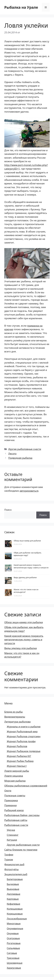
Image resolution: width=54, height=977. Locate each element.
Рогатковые (14, 943)
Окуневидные (15, 928)
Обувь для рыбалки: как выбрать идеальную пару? (27, 554)
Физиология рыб (14, 864)
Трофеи (8, 854)
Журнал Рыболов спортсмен (23, 736)
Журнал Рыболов (17, 746)
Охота (7, 790)
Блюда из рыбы (13, 711)
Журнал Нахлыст (17, 766)
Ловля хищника (13, 775)
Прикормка (11, 800)
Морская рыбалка (15, 780)
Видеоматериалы (14, 716)
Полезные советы (14, 795)
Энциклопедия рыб (15, 874)
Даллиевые (13, 894)
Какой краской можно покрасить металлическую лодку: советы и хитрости (31, 566)
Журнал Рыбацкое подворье (23, 751)
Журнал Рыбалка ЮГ (19, 756)
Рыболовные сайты (15, 820)
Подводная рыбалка (20, 458)
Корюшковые (15, 913)
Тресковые (13, 958)
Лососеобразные (17, 918)
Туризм (8, 859)
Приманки (10, 805)
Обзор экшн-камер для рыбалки (27, 540)
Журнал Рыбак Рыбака (20, 761)
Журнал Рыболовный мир (22, 731)
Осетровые (13, 938)
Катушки (12, 839)
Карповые (13, 899)
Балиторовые (15, 879)
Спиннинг (12, 835)
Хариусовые (14, 967)
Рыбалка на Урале (21, 7)
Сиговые (12, 953)
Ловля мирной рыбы (16, 771)
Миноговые (14, 923)
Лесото (12, 453)
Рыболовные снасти (16, 825)
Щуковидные (14, 963)
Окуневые (13, 933)
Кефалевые (13, 903)
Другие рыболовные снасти (24, 449)
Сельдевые (13, 948)
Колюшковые (15, 908)
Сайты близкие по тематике (20, 849)
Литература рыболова (17, 721)
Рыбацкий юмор (14, 810)
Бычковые (13, 884)
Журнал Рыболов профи (21, 741)
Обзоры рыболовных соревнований (25, 785)
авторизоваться (29, 490)
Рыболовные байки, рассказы (22, 815)
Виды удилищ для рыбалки (25, 577)
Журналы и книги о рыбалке (23, 726)
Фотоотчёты (11, 869)
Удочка (11, 830)
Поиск (8, 509)
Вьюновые (13, 889)
